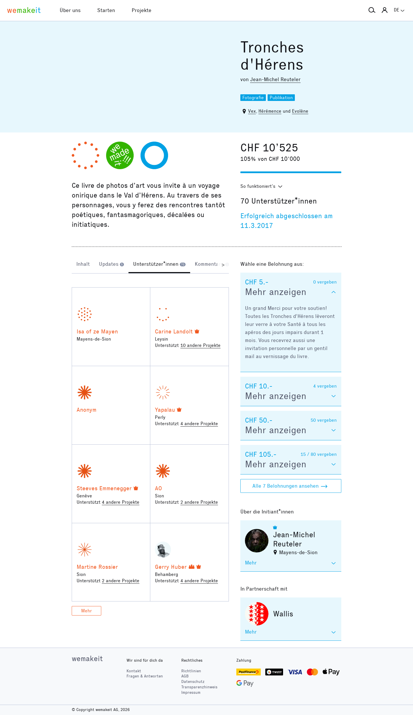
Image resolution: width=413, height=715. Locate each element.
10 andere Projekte (200, 345)
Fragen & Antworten (144, 676)
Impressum (190, 692)
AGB (185, 676)
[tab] (83, 264)
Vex (252, 111)
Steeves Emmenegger (104, 488)
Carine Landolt (174, 331)
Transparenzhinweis (199, 687)
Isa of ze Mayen (97, 331)
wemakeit (87, 658)
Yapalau (165, 409)
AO (158, 488)
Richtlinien (191, 671)
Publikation (281, 97)
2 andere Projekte (199, 502)
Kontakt (133, 671)
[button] (372, 10)
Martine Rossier (97, 566)
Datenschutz (192, 681)
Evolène (300, 111)
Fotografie (253, 97)
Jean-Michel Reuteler (275, 79)
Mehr (86, 611)
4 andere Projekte (199, 423)
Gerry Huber (171, 566)
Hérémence (269, 111)
